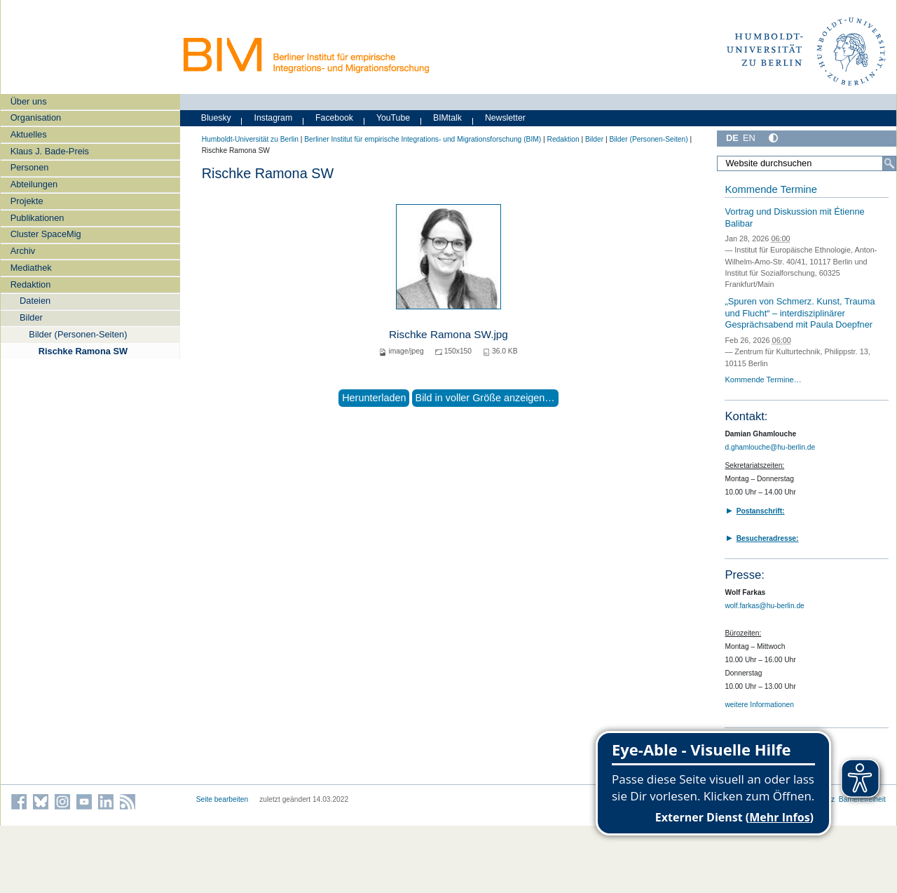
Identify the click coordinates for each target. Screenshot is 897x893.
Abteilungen (34, 184)
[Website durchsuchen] (806, 163)
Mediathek (31, 267)
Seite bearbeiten (222, 799)
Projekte (27, 201)
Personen (30, 167)
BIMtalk (447, 118)
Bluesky (216, 118)
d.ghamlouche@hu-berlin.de (770, 447)
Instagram (273, 118)
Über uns (29, 101)
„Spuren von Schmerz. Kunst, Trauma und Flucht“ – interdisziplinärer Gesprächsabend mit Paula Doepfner (800, 313)
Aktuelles (29, 134)
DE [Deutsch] (732, 138)
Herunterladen (374, 397)
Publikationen (37, 218)
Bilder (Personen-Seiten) (78, 334)
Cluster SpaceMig (46, 234)
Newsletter (505, 118)
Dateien (35, 300)
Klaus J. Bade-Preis (50, 151)
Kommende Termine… (763, 379)
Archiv (23, 251)
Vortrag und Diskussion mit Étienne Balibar (794, 217)
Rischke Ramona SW (83, 351)
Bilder (31, 317)
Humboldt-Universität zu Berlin (250, 139)
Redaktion (31, 284)
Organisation (36, 117)
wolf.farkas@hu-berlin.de (764, 606)
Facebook (334, 118)
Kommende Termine (770, 189)
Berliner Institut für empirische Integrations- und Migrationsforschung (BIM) (422, 139)
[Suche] (889, 163)
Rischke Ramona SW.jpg (448, 334)
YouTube (393, 118)
